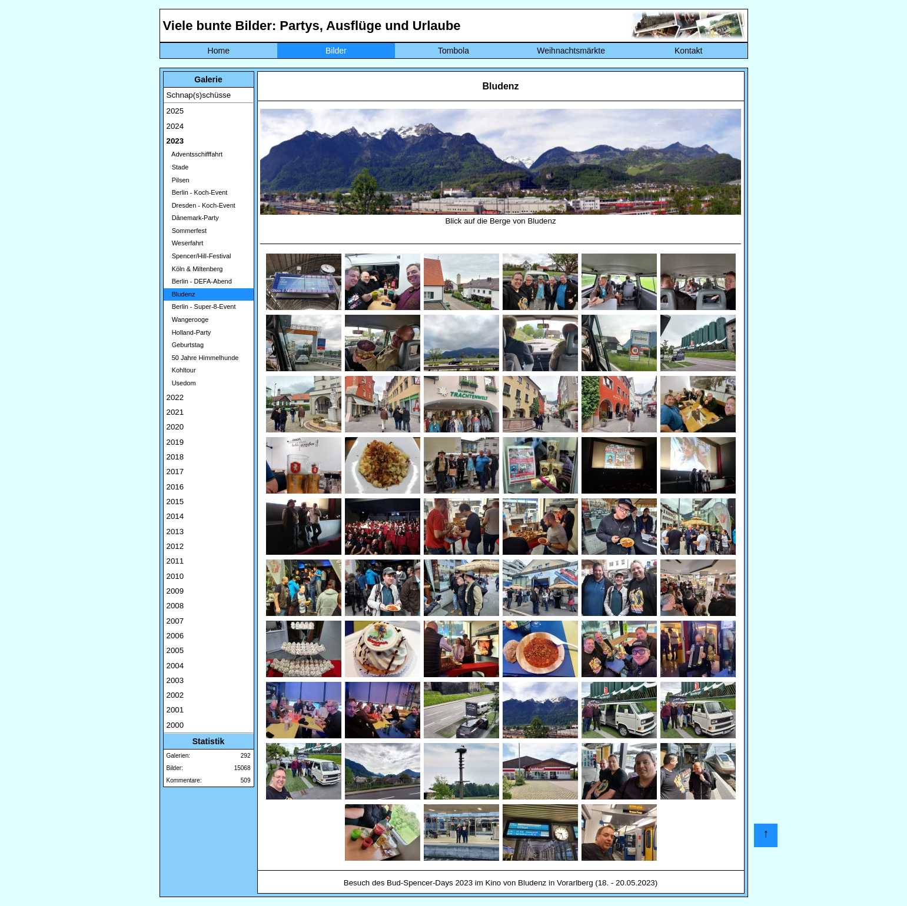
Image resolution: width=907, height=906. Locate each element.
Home (219, 50)
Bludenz (181, 294)
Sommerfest (187, 230)
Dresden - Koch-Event (201, 205)
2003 (175, 680)
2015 (175, 501)
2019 (175, 442)
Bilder (336, 50)
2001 (175, 709)
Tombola (453, 50)
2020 (175, 426)
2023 (175, 140)
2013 (175, 531)
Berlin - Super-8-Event (201, 306)
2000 (175, 725)
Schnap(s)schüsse (199, 95)
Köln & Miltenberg (195, 268)
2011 (175, 561)
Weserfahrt (185, 243)
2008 (175, 605)
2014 (175, 516)
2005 (175, 650)
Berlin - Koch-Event (197, 192)
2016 (175, 486)
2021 (175, 412)
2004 (175, 665)
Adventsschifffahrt (195, 154)
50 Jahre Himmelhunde (203, 357)
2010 (175, 576)
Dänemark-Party (193, 217)
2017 (175, 471)
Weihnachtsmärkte (571, 50)
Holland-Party (189, 332)
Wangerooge (188, 319)
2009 (175, 591)
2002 (175, 695)
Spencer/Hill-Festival (199, 255)
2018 (175, 456)
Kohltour (181, 370)
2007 (175, 621)
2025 (175, 110)
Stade (178, 167)
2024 (175, 126)
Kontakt (688, 50)
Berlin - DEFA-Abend (199, 281)
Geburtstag (185, 344)
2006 (175, 635)
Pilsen (178, 180)
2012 (175, 546)
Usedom (181, 383)
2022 (175, 397)
